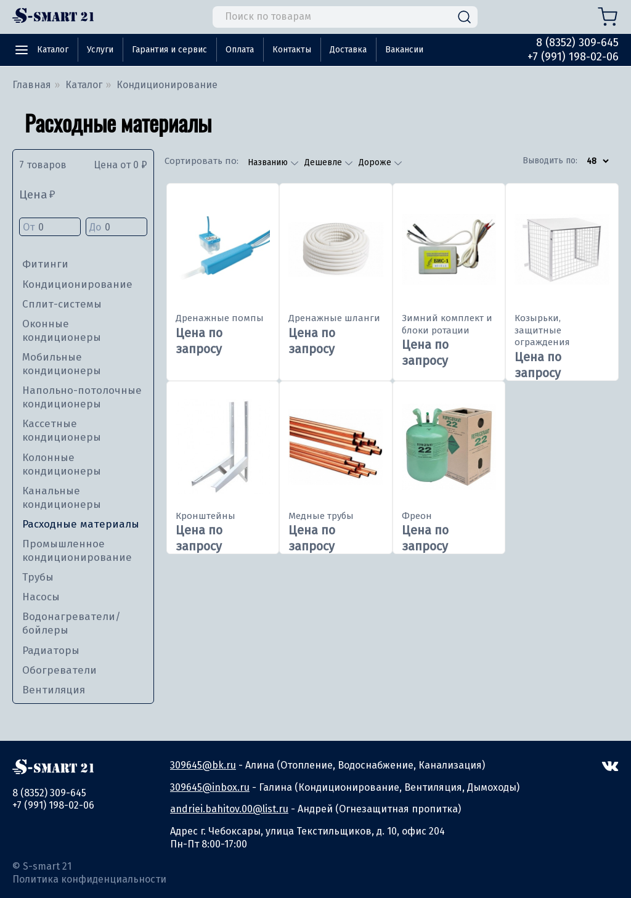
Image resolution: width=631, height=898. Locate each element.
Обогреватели (59, 670)
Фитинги (45, 264)
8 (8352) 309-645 (577, 42)
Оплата (240, 49)
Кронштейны (205, 515)
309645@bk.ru (203, 765)
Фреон (417, 515)
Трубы (38, 577)
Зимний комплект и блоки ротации (447, 324)
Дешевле (324, 162)
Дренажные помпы (220, 318)
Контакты (291, 49)
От (50, 228)
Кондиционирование (77, 284)
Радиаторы (50, 650)
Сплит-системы (62, 304)
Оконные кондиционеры (61, 330)
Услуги (100, 49)
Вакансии (404, 49)
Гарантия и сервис (169, 49)
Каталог (52, 49)
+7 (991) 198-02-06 (573, 56)
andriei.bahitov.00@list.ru (229, 809)
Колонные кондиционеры (61, 464)
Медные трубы (321, 515)
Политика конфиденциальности (89, 879)
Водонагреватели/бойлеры (71, 623)
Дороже (376, 162)
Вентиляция (53, 690)
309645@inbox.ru (210, 787)
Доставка (348, 49)
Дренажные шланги (334, 318)
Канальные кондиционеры (61, 497)
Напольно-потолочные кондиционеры (82, 397)
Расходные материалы (80, 524)
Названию (269, 162)
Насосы (41, 596)
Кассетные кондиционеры (61, 430)
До (116, 228)
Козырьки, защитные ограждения (542, 330)
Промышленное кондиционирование (77, 550)
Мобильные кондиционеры (61, 364)
